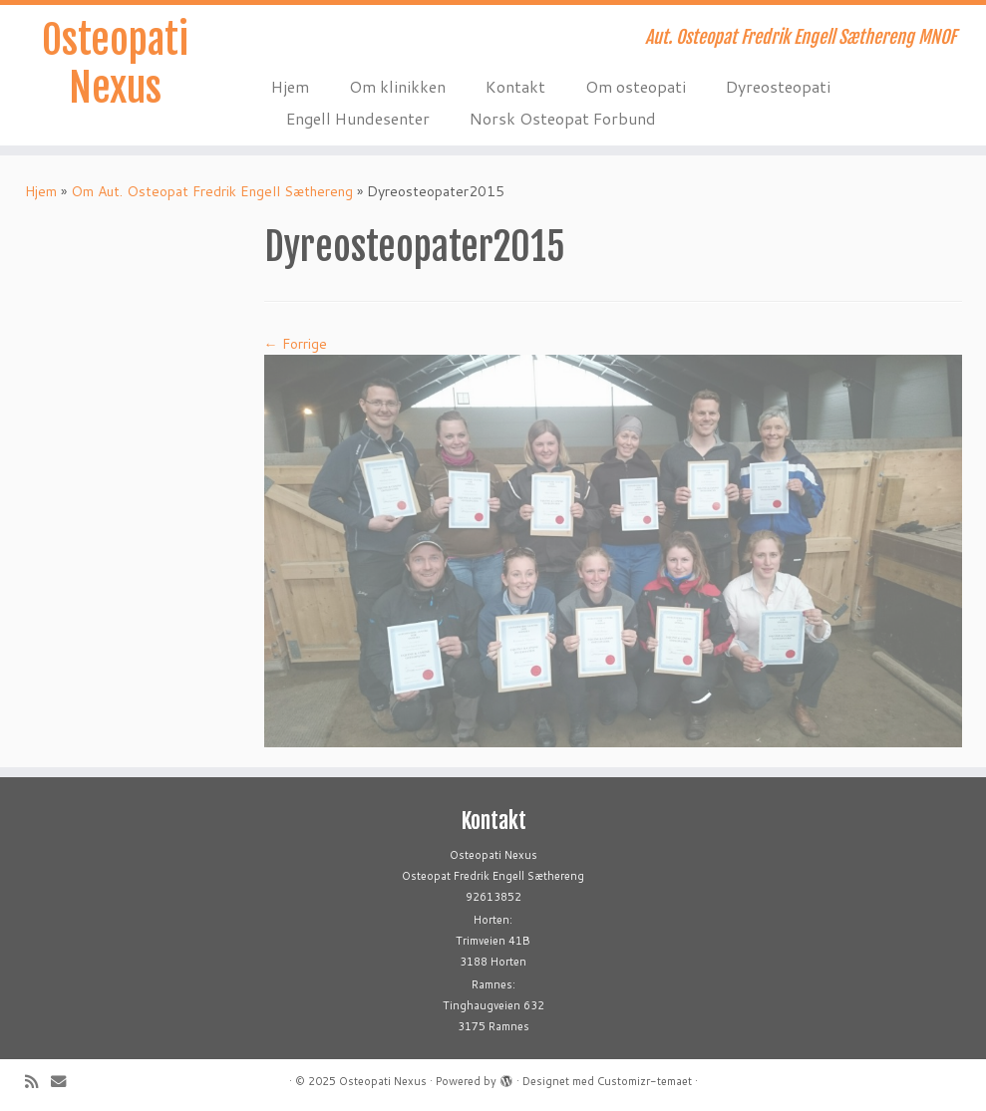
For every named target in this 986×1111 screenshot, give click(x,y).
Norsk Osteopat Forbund (563, 118)
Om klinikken (397, 86)
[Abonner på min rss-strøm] (38, 1081)
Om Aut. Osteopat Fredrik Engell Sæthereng (212, 191)
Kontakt (515, 86)
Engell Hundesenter (358, 118)
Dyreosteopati (778, 86)
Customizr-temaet (644, 1081)
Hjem (290, 86)
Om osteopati (635, 86)
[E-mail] (65, 1081)
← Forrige (295, 344)
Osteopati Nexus (115, 64)
